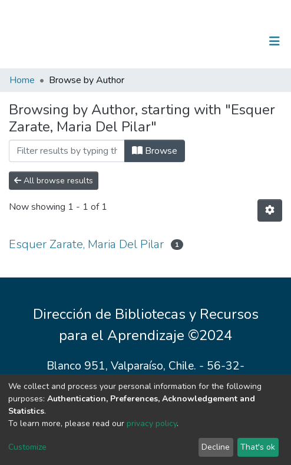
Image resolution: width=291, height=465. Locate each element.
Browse (154, 150)
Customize (27, 447)
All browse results (53, 180)
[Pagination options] (269, 210)
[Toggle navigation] (274, 41)
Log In (237, 41)
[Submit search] (213, 41)
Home (22, 80)
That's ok (257, 447)
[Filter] (67, 151)
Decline (215, 447)
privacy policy (152, 423)
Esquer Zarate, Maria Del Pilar (86, 244)
